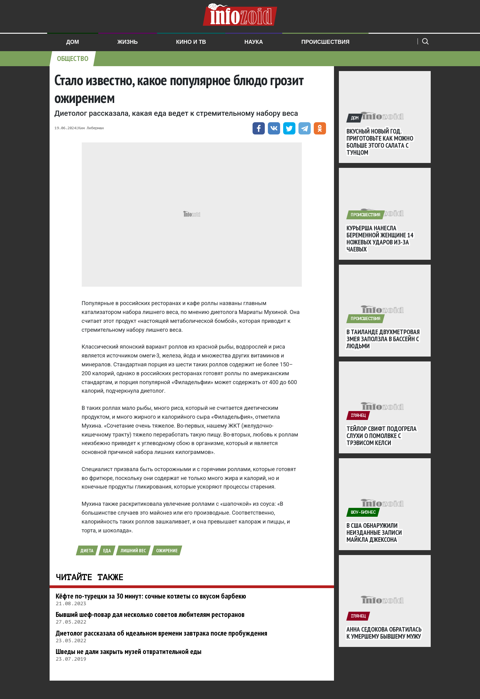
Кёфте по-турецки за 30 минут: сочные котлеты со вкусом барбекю (151, 596)
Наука (254, 42)
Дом (72, 42)
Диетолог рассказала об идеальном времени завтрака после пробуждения (161, 633)
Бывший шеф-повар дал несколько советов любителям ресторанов (150, 614)
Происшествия (325, 42)
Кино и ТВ (191, 42)
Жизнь (127, 42)
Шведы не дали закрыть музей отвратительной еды (128, 651)
